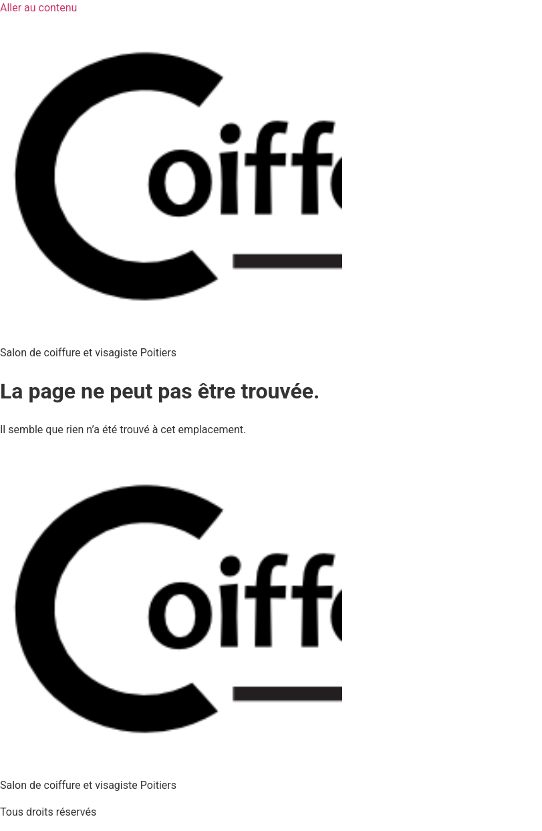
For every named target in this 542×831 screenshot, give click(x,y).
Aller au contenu (38, 7)
